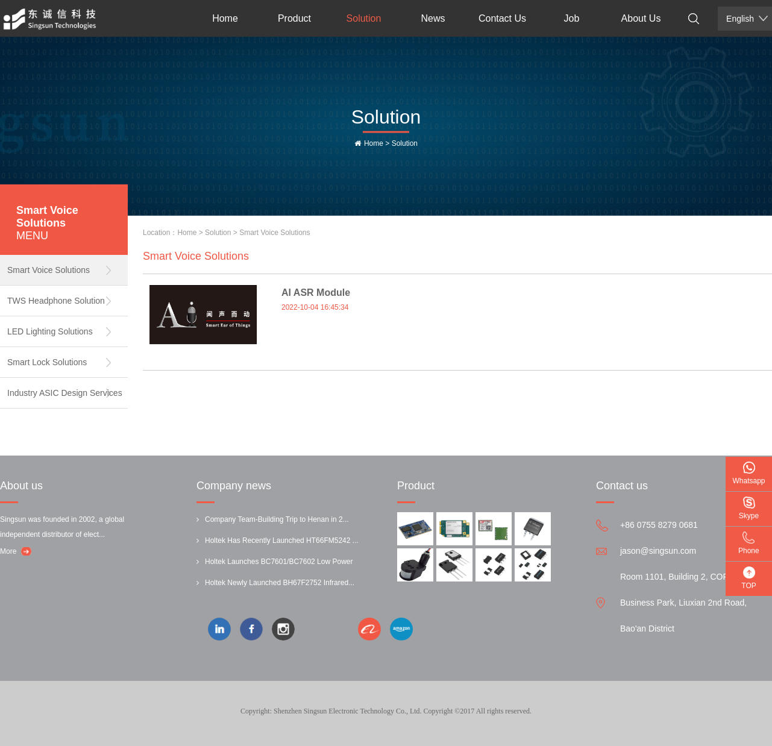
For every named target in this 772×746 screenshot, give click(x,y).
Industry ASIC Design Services (64, 393)
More (8, 551)
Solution (364, 18)
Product (294, 18)
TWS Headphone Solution (56, 301)
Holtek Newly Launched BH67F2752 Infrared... (279, 582)
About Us (641, 18)
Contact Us (502, 18)
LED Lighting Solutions (50, 331)
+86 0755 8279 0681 (659, 525)
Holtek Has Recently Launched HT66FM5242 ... (282, 540)
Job (572, 18)
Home (225, 18)
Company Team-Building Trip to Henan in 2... (277, 519)
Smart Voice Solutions (48, 270)
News (433, 18)
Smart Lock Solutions (47, 362)
